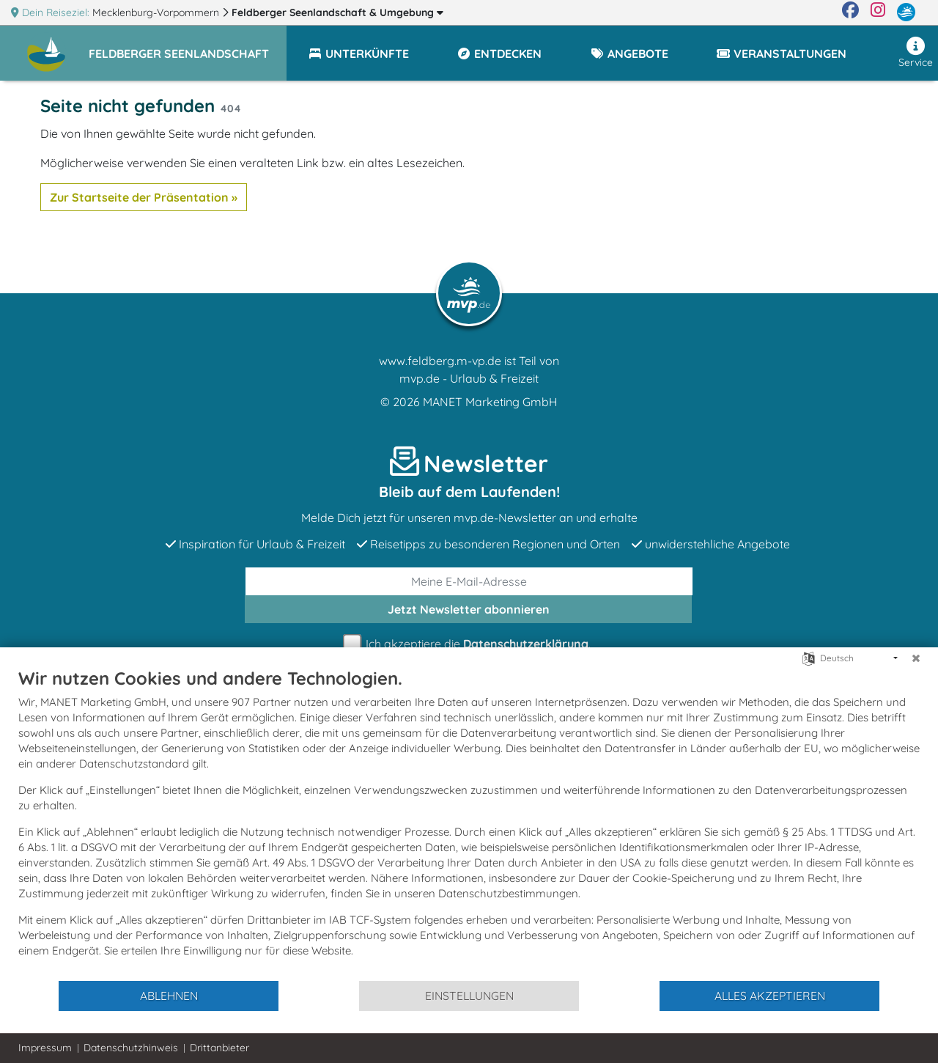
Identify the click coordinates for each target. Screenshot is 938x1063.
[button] (188, 47)
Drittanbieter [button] (219, 1047)
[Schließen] (916, 658)
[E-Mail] (469, 581)
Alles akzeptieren (769, 995)
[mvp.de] (906, 12)
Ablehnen (169, 995)
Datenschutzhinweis (131, 1047)
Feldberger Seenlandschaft (337, 12)
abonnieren (469, 609)
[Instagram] (878, 12)
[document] (469, 823)
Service (915, 53)
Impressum (45, 1047)
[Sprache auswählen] (808, 657)
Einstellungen (469, 995)
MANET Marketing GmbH (490, 401)
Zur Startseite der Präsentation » (143, 197)
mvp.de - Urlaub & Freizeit (469, 378)
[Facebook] (850, 12)
